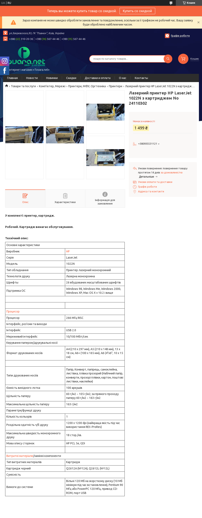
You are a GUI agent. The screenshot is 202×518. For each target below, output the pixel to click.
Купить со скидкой (137, 11)
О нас (122, 78)
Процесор (13, 311)
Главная (12, 78)
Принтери (115, 86)
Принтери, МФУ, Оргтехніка (87, 86)
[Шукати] (168, 59)
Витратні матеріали (19, 456)
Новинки (52, 78)
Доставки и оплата (97, 78)
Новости (32, 78)
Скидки (71, 78)
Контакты (141, 78)
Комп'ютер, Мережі (52, 86)
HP (68, 251)
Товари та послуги (23, 86)
